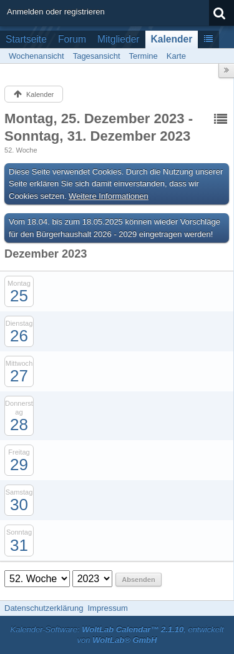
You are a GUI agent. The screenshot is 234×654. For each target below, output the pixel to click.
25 (19, 295)
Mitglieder (118, 39)
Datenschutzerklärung (43, 608)
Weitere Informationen (109, 196)
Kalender (172, 39)
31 (19, 545)
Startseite (26, 39)
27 (19, 375)
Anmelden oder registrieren (56, 11)
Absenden (138, 579)
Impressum (107, 608)
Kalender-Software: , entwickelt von (116, 635)
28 (19, 424)
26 (19, 335)
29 (19, 464)
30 (19, 504)
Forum (72, 39)
